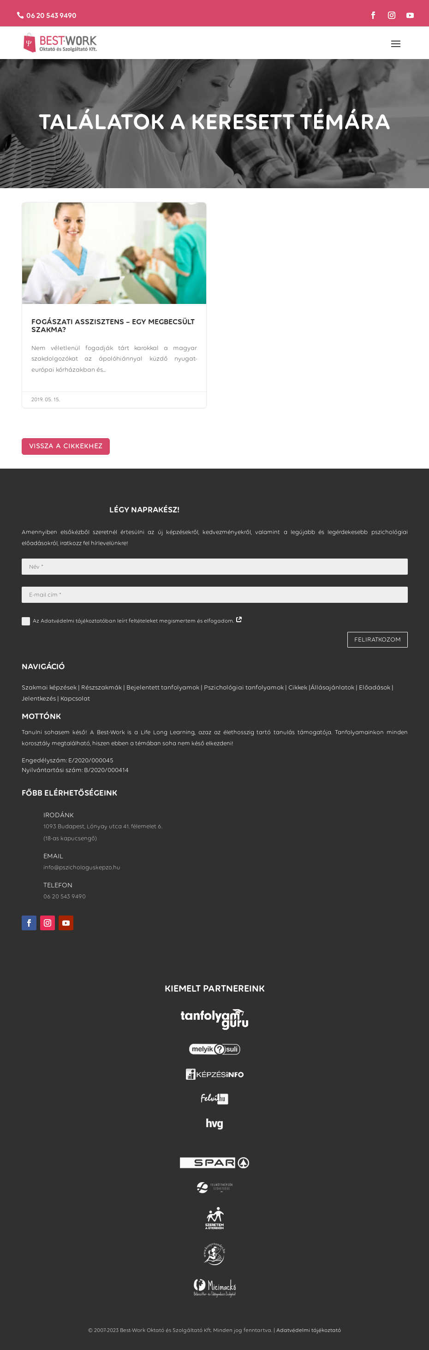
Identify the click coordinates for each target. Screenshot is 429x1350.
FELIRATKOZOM (377, 639)
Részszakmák (101, 687)
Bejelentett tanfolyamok (162, 687)
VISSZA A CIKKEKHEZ (65, 446)
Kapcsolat (75, 698)
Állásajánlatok (332, 687)
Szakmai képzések (49, 687)
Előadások (374, 687)
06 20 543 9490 (51, 15)
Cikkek (297, 687)
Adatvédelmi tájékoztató (308, 1330)
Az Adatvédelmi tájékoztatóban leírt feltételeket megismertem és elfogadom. (132, 621)
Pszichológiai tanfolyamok (244, 687)
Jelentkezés (39, 698)
